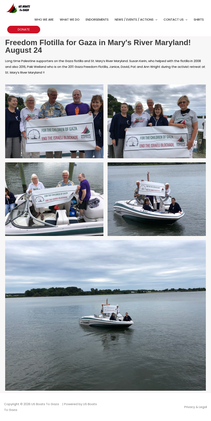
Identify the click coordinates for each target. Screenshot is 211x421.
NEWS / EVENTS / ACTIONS (134, 19)
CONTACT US (174, 19)
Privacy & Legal (195, 407)
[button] (23, 29)
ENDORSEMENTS (97, 19)
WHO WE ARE (44, 19)
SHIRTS (199, 19)
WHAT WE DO (70, 19)
